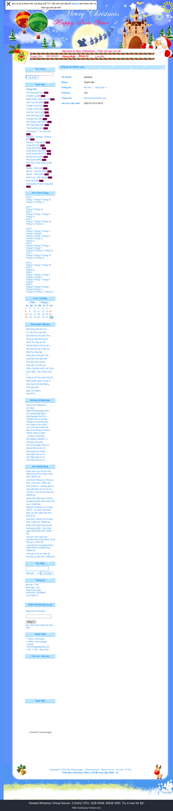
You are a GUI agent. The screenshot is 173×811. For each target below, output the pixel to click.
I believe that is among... (37, 419)
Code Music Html (34, 151)
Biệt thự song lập (34, 352)
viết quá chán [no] (34, 442)
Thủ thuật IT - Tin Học (36, 131)
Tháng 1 (29, 214)
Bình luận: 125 (32, 587)
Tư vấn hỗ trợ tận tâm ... (37, 332)
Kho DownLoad (33, 122)
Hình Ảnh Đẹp (32, 115)
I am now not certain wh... (38, 427)
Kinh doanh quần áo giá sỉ (38, 381)
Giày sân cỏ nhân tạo (36, 365)
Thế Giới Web (32, 125)
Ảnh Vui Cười (32, 112)
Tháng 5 (38, 233)
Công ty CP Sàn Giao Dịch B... (40, 377)
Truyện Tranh (32, 109)
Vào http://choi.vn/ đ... (36, 454)
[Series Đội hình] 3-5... (36, 448)
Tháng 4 (29, 209)
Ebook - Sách (32, 174)
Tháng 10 (46, 199)
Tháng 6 (29, 236)
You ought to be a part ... (37, 424)
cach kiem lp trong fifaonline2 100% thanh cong (39, 546)
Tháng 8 (38, 199)
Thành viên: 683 (33, 590)
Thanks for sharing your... (38, 422)
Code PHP (31, 148)
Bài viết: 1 (88, 87)
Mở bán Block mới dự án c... (39, 345)
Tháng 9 (29, 238)
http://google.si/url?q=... (37, 416)
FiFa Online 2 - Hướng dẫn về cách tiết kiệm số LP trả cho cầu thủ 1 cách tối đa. (40, 489)
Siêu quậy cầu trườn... (36, 451)
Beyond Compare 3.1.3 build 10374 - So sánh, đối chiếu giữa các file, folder (39, 510)
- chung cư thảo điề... (36, 436)
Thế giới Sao (32, 119)
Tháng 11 (30, 202)
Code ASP (31, 145)
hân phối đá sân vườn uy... (38, 349)
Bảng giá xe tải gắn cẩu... (38, 355)
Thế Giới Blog (32, 128)
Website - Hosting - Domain (39, 137)
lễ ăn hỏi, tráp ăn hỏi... (36, 342)
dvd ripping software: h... (37, 439)
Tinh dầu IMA (32, 387)
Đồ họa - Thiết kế (34, 142)
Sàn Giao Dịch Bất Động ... (38, 384)
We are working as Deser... (38, 430)
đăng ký (75, 3)
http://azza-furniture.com (95, 98)
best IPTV (30, 393)
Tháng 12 (39, 202)
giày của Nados (33, 390)
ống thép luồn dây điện (36, 358)
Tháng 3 (46, 231)
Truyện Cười (32, 106)
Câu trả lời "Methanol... (36, 405)
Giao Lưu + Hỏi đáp (35, 177)
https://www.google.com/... (38, 411)
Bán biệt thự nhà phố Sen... (39, 335)
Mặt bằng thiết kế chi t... (37, 329)
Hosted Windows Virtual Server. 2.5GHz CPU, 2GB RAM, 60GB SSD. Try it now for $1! (86, 803)
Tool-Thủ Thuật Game (36, 163)
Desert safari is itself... (36, 433)
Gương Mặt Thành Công (37, 184)
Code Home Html (34, 153)
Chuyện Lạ (31, 96)
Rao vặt (29, 180)
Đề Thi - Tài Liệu (34, 171)
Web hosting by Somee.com (86, 808)
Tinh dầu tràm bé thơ (35, 362)
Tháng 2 (38, 221)
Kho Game (31, 159)
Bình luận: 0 (100, 87)
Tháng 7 (29, 199)
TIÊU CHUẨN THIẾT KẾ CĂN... (40, 368)
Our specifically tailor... (36, 413)
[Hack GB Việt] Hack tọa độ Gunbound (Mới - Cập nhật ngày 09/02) (39, 528)
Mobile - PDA (32, 168)
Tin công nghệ (32, 92)
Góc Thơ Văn (32, 102)
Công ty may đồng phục (37, 339)
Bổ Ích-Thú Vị (32, 157)
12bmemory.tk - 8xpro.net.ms (99, 769)
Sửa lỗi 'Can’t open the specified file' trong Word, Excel (40, 538)
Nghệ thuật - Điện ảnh (36, 99)
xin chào (30, 408)
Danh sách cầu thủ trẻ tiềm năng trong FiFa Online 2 (38, 472)
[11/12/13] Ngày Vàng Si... (38, 445)
